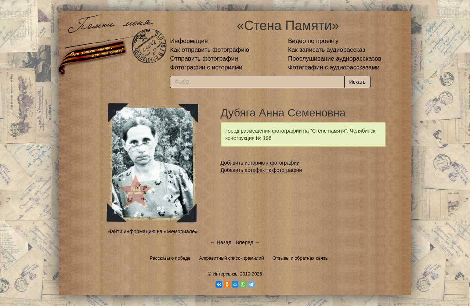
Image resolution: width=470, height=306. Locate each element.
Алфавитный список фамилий (231, 258)
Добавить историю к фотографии (260, 163)
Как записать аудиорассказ (326, 49)
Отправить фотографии (204, 58)
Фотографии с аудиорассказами (333, 67)
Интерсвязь (225, 274)
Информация (189, 40)
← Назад (220, 242)
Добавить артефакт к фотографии (261, 170)
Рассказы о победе (170, 258)
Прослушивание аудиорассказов (334, 58)
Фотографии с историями (206, 67)
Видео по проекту (313, 40)
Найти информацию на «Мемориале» (153, 231)
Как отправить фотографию (209, 49)
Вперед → (248, 242)
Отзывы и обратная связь (300, 258)
